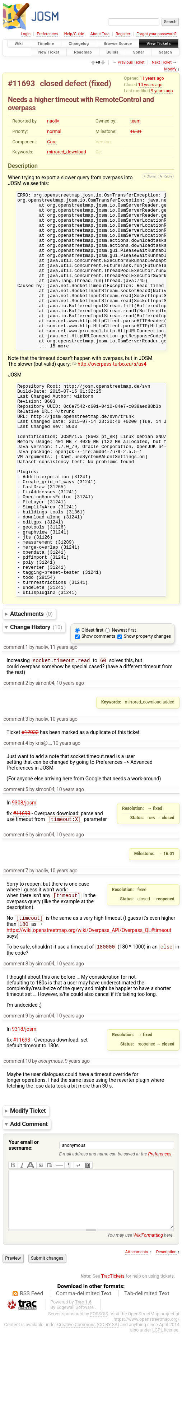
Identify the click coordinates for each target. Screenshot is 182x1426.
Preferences (47, 34)
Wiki (19, 43)
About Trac (99, 34)
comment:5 (16, 869)
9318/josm (24, 1111)
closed (51, 83)
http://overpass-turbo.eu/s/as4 (109, 397)
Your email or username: (24, 1227)
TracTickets (113, 1369)
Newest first (124, 708)
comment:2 (16, 762)
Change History (36, 705)
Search (165, 52)
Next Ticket (162, 62)
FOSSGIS (99, 1406)
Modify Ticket (28, 1193)
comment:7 (16, 950)
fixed (99, 83)
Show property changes (147, 714)
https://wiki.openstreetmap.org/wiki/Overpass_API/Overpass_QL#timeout (88, 1009)
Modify (170, 69)
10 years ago (150, 84)
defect (76, 83)
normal (54, 131)
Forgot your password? (156, 34)
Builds (112, 52)
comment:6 (16, 914)
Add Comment (29, 1206)
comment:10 (17, 1143)
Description (166, 1345)
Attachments (31, 692)
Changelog (79, 43)
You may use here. (140, 1328)
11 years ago (152, 78)
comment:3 (16, 798)
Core (51, 141)
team (135, 121)
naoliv (53, 121)
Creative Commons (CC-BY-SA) (88, 1417)
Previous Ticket (131, 62)
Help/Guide (74, 34)
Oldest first (92, 708)
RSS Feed (31, 1386)
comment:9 (16, 1098)
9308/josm (24, 882)
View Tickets (158, 43)
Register (123, 34)
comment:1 (16, 726)
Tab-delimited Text (146, 1386)
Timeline (45, 43)
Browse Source (117, 43)
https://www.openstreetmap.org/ (146, 1412)
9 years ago (162, 90)
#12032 (30, 811)
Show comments (98, 714)
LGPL (157, 1423)
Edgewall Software (75, 1400)
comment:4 (16, 822)
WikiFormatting (148, 1328)
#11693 (21, 83)
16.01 (136, 131)
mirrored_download (66, 151)
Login (26, 34)
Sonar (138, 52)
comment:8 (16, 1046)
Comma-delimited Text (84, 1386)
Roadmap (83, 52)
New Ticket (49, 52)
